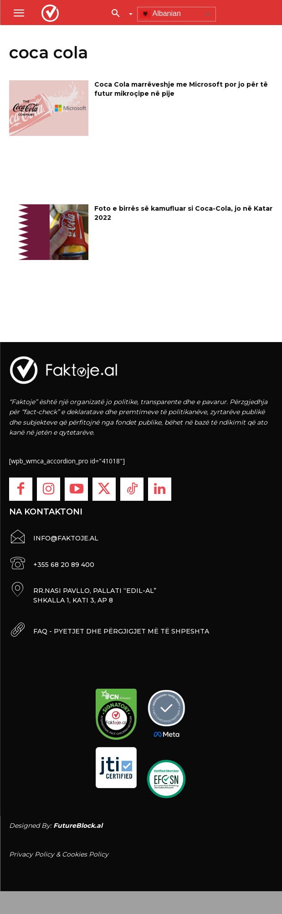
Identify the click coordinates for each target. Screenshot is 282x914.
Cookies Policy (85, 854)
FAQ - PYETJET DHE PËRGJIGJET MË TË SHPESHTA (121, 631)
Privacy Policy (31, 854)
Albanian (160, 14)
